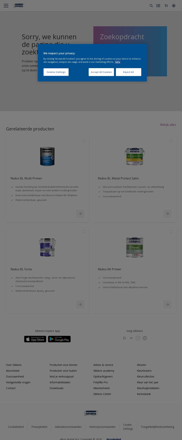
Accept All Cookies (101, 72)
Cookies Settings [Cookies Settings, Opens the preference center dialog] (56, 72)
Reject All (128, 72)
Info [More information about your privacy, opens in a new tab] (117, 61)
